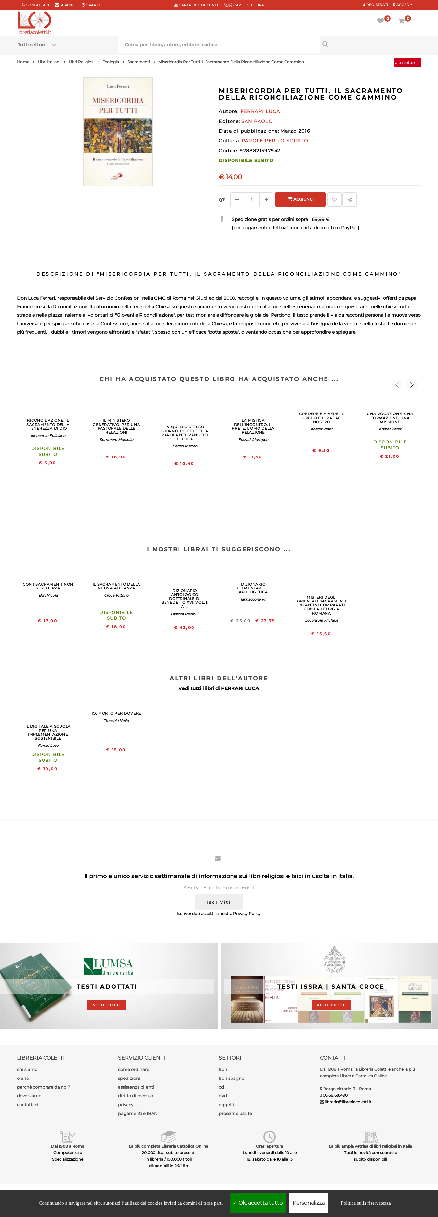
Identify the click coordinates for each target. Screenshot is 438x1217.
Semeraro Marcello (116, 439)
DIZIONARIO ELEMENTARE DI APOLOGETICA (253, 588)
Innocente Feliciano (48, 435)
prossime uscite (235, 1113)
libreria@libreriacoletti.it (348, 1101)
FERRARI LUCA (240, 688)
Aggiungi (300, 199)
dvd (223, 1095)
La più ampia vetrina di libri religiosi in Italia (370, 1146)
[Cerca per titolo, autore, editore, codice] (370, 44)
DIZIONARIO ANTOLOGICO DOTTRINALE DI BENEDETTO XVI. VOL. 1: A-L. (184, 598)
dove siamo (29, 1095)
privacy (125, 1104)
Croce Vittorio (116, 595)
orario (93, 5)
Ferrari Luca (48, 745)
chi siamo (27, 1069)
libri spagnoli (233, 1078)
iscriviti (219, 902)
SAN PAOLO (257, 121)
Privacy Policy (247, 913)
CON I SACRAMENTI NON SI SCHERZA (48, 586)
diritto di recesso (135, 1095)
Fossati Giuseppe (253, 439)
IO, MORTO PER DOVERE (116, 713)
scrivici (68, 5)
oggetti (226, 1104)
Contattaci (37, 5)
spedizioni (129, 1078)
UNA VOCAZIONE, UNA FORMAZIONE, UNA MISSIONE (390, 418)
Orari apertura (269, 1146)
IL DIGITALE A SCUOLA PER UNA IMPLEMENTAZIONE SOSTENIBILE (48, 732)
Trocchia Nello (116, 720)
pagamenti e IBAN (138, 1113)
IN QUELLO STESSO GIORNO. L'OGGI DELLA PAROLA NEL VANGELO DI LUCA (184, 433)
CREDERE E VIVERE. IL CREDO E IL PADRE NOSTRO (321, 418)
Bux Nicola (48, 595)
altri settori (407, 62)
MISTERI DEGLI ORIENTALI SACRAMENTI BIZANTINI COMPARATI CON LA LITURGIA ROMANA (321, 605)
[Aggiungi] (266, 200)
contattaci (27, 1104)
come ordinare (133, 1069)
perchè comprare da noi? (43, 1087)
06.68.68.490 (335, 1095)
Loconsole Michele (321, 620)
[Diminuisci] (237, 200)
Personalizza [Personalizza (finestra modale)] (309, 1203)
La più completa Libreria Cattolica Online (168, 1146)
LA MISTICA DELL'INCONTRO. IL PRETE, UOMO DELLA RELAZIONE (253, 426)
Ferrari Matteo (184, 446)
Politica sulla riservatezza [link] (366, 1203)
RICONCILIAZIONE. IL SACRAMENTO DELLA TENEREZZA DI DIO (47, 424)
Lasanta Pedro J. (185, 614)
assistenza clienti (136, 1087)
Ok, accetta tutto (258, 1203)
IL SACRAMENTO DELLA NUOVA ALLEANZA (116, 586)
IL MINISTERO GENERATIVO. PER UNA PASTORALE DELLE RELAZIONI (116, 426)
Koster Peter (322, 429)
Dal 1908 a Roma (67, 1146)
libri (223, 1069)
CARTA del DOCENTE (196, 5)
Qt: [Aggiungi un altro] (222, 199)
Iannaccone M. (253, 599)
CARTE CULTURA (244, 5)
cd (221, 1087)
